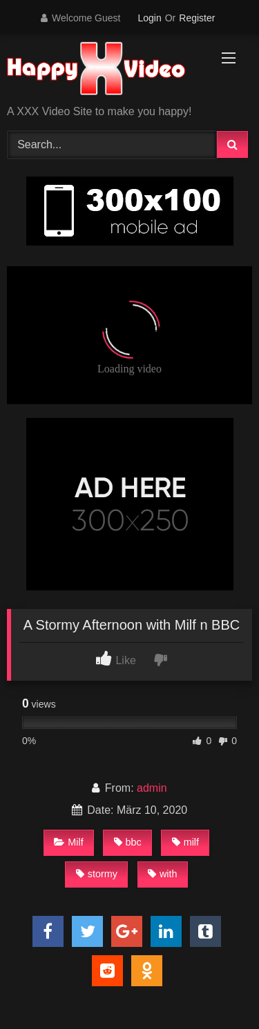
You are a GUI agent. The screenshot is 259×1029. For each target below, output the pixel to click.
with (163, 873)
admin (152, 788)
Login (149, 17)
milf (185, 842)
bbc (128, 842)
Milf (68, 842)
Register (197, 17)
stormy (96, 873)
